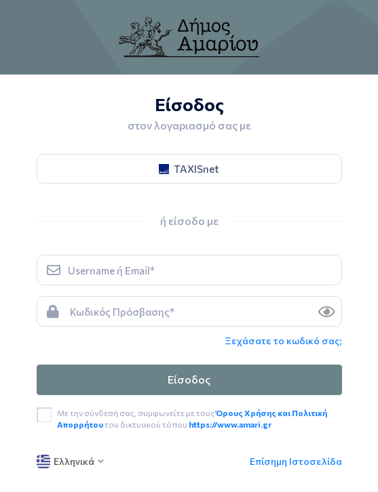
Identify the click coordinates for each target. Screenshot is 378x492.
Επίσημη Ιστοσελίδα (296, 461)
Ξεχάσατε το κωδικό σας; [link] (283, 340)
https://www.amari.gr (230, 424)
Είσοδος (189, 379)
